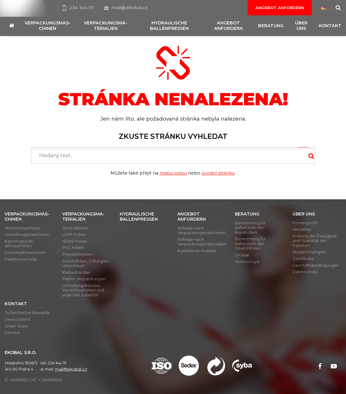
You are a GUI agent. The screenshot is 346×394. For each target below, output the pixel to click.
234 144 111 (79, 7)
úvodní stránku (218, 173)
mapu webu (173, 173)
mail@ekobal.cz (126, 7)
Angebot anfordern (279, 7)
